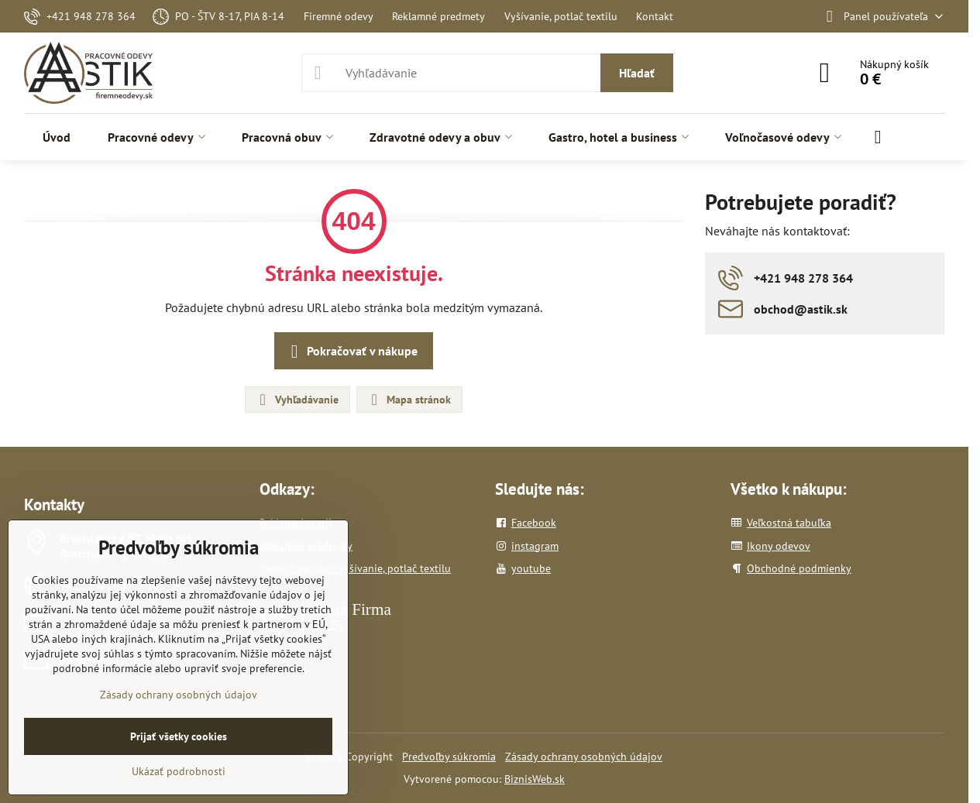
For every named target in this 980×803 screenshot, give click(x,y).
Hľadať (637, 73)
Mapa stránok (408, 399)
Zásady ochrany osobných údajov (583, 757)
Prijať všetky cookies (178, 736)
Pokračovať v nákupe (351, 351)
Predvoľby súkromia (449, 757)
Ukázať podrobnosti (178, 771)
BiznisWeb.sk (534, 779)
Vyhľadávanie (297, 399)
